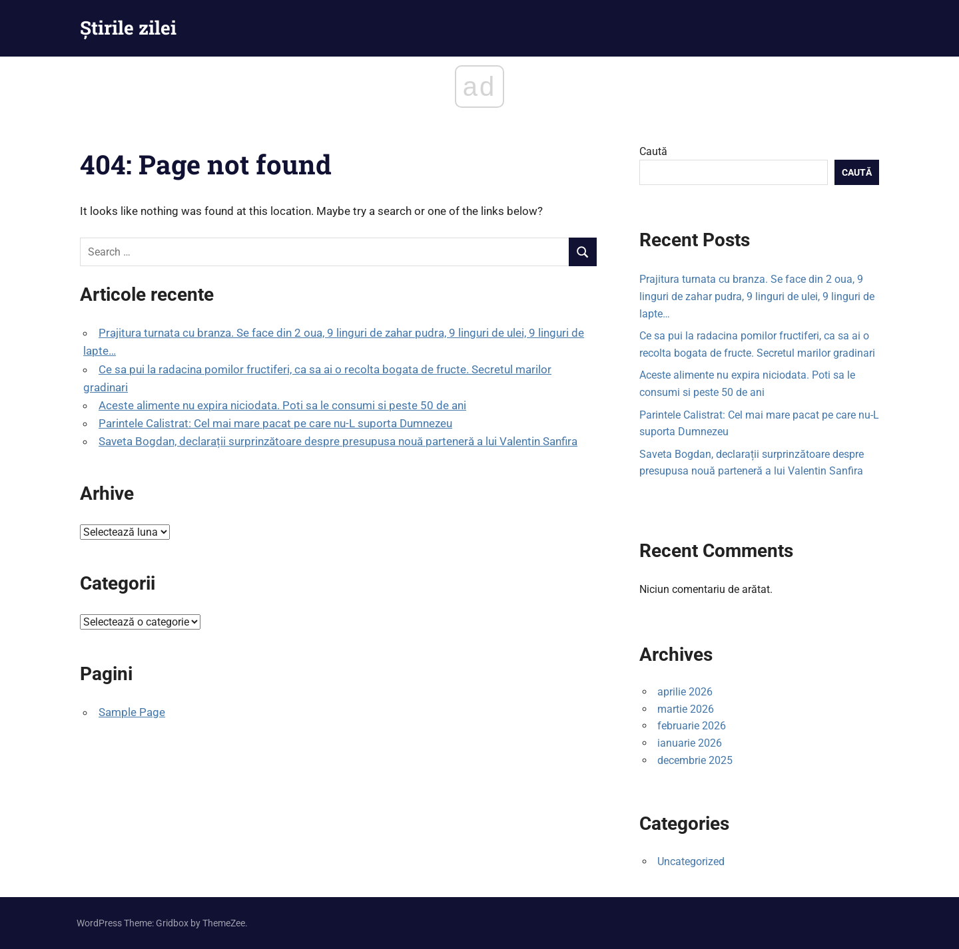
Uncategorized (691, 861)
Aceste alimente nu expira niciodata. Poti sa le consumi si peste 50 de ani (282, 405)
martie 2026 (685, 709)
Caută (653, 151)
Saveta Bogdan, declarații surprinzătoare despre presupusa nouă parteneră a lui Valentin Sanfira (338, 441)
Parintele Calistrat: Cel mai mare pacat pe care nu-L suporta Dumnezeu (275, 423)
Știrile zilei (128, 27)
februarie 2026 (691, 725)
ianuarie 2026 (689, 743)
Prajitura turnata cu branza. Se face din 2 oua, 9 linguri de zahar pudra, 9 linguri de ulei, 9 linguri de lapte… (756, 296)
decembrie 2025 (695, 760)
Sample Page (132, 712)
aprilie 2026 (685, 691)
